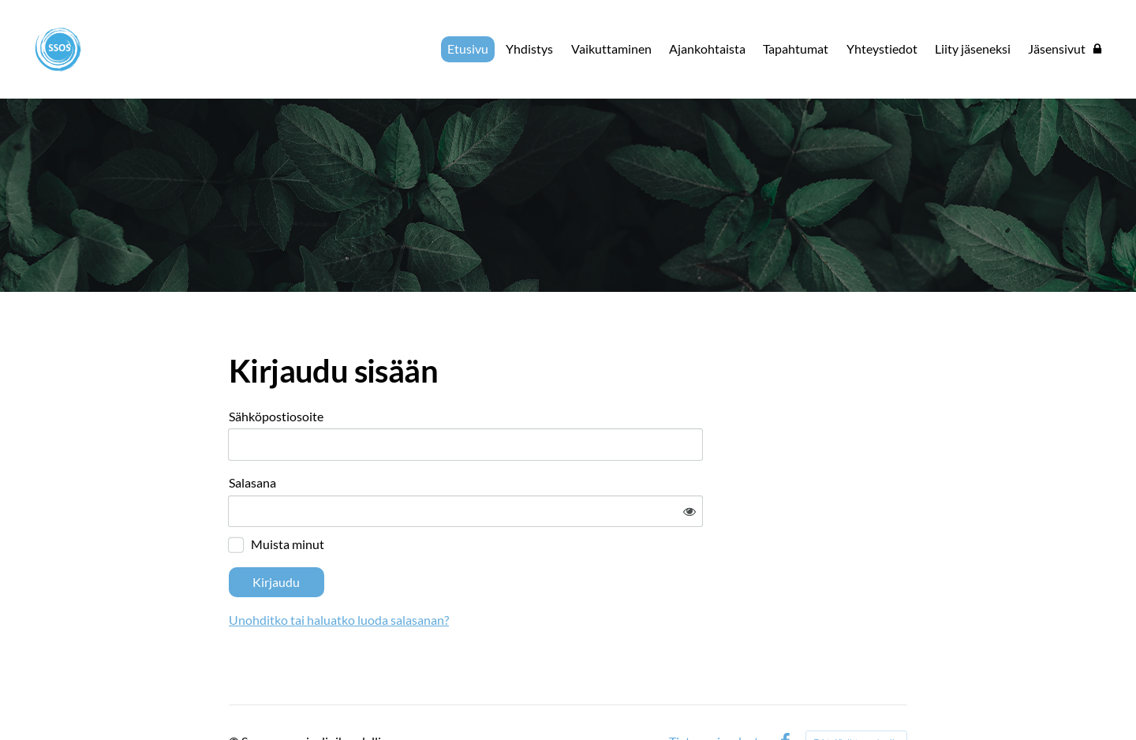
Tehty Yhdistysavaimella (856, 695)
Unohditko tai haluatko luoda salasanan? (490, 573)
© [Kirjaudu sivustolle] (235, 694)
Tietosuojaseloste (717, 695)
